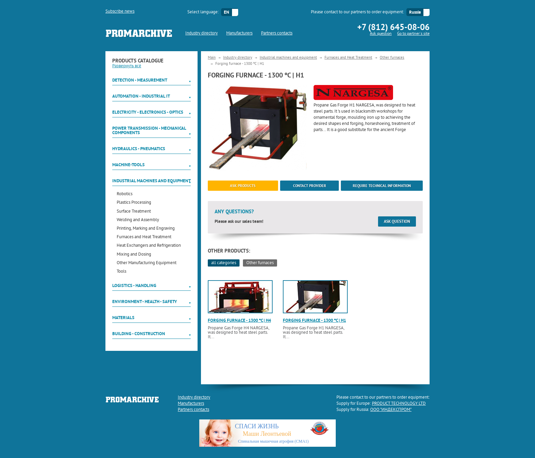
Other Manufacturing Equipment (146, 263)
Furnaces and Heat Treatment (144, 237)
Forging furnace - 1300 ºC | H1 (314, 320)
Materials (123, 317)
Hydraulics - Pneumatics (138, 148)
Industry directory (201, 33)
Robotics (124, 194)
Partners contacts (276, 33)
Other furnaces (392, 57)
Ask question (381, 34)
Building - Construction (138, 333)
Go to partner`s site (413, 34)
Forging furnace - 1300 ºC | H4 (239, 320)
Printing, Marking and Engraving (146, 229)
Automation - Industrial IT (141, 96)
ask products (243, 185)
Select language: (203, 12)
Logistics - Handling (134, 285)
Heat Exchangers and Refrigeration (149, 246)
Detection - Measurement (139, 80)
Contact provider (309, 185)
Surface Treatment (134, 212)
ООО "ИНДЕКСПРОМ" (390, 410)
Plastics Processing (134, 203)
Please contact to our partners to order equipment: (357, 12)
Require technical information (382, 185)
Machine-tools (128, 164)
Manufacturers (239, 33)
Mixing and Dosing (134, 255)
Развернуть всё (126, 66)
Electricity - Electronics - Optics (147, 112)
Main (212, 57)
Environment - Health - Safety (144, 301)
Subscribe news (119, 11)
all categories (223, 263)
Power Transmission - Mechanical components (149, 130)
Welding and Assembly (138, 220)
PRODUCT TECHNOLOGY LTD (399, 403)
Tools (121, 272)
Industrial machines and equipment (151, 180)
